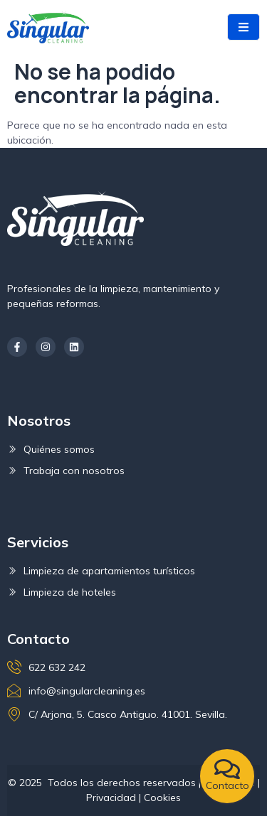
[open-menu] (243, 27)
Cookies (162, 797)
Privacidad (111, 797)
